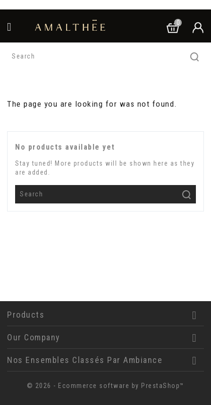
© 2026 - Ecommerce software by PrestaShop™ (106, 385)
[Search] (105, 56)
